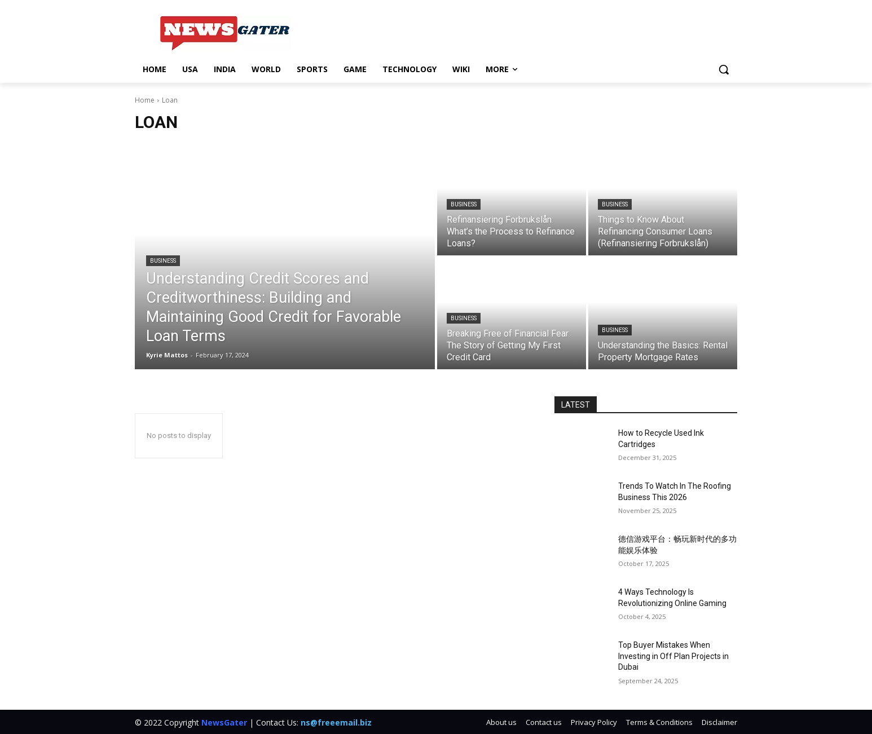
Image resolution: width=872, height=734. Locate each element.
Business (163, 261)
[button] (723, 69)
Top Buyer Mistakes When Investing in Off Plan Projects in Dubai (673, 655)
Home (145, 100)
